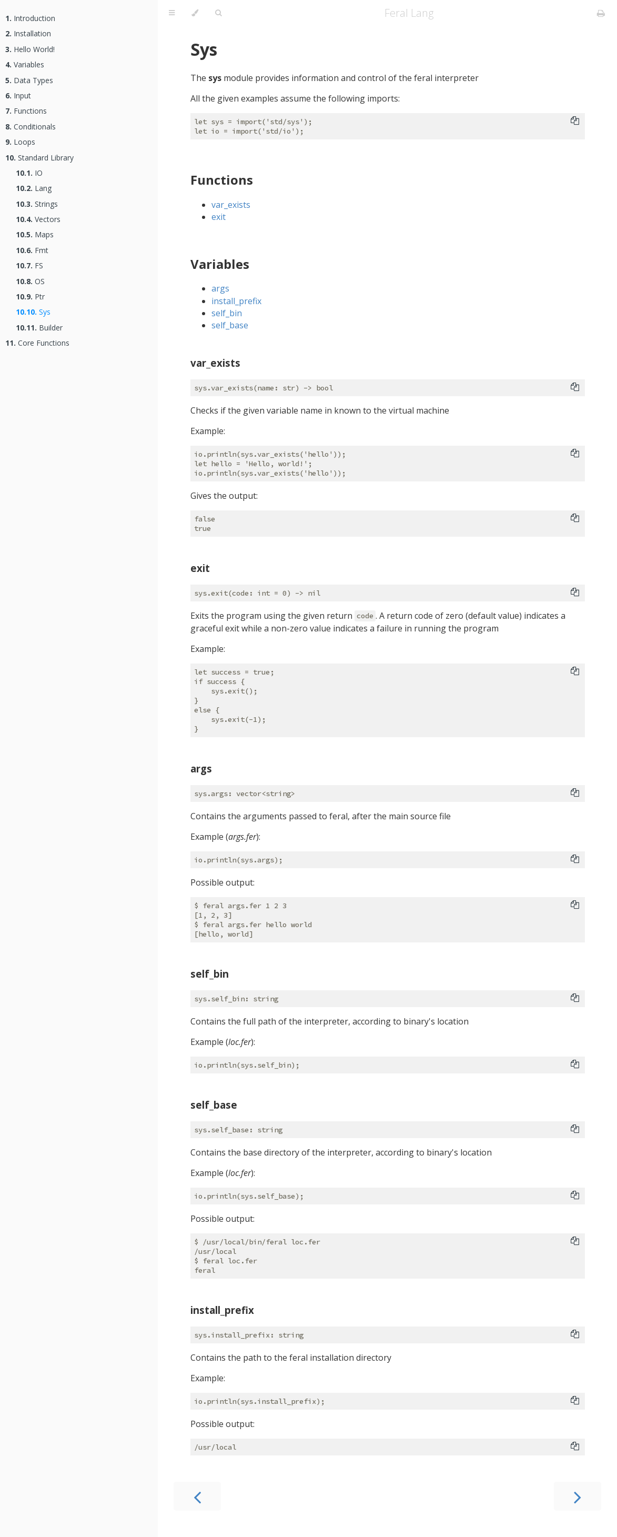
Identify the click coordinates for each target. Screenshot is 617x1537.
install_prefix (236, 301)
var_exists (230, 204)
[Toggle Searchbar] (218, 13)
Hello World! (30, 49)
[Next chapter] (577, 1496)
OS (30, 281)
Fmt (32, 250)
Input (18, 96)
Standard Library (39, 158)
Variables (24, 64)
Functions (26, 111)
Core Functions (37, 343)
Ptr (30, 297)
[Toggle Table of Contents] (171, 13)
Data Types (29, 80)
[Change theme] (195, 13)
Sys (33, 312)
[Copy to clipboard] (575, 121)
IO (29, 173)
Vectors (38, 219)
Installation (28, 33)
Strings (37, 204)
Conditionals (30, 127)
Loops (20, 142)
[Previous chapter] (197, 1496)
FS (29, 265)
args (220, 288)
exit (218, 217)
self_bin (226, 313)
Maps (35, 234)
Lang (34, 188)
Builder (39, 328)
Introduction (30, 18)
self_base (229, 325)
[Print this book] (601, 13)
